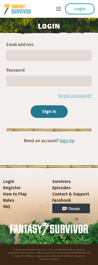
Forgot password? (75, 95)
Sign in (49, 111)
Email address (20, 44)
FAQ (6, 206)
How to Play (15, 194)
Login (79, 8)
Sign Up (67, 140)
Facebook (61, 200)
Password (15, 70)
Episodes (61, 187)
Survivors (61, 181)
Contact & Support (70, 194)
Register (12, 187)
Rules (8, 200)
